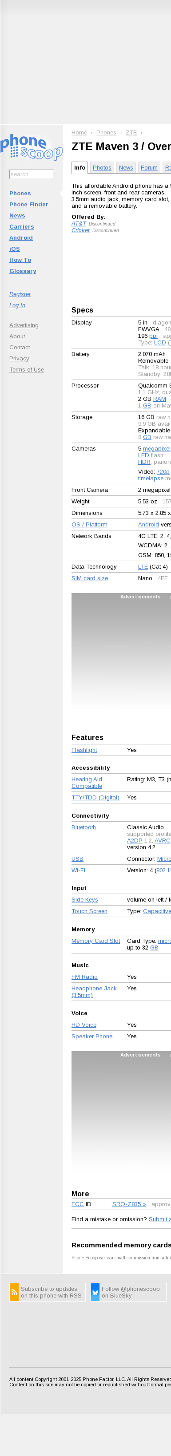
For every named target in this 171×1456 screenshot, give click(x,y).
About (17, 336)
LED (143, 455)
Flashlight (84, 750)
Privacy (19, 358)
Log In (17, 305)
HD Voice (84, 1024)
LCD (160, 342)
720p (163, 471)
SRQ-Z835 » (129, 1204)
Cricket (81, 230)
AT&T (79, 223)
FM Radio (85, 976)
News (17, 215)
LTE (143, 566)
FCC (78, 1204)
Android (21, 237)
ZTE (131, 132)
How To (20, 260)
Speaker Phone (92, 1036)
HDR (144, 462)
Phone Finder (28, 204)
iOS (14, 248)
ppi (153, 335)
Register (20, 294)
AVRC (163, 840)
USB (78, 858)
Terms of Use (26, 369)
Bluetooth (84, 827)
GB (147, 405)
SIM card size (90, 578)
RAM (159, 399)
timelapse (150, 478)
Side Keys (85, 899)
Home (79, 132)
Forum (149, 167)
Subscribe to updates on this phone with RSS (51, 1292)
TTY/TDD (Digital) (95, 797)
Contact (19, 347)
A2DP (135, 840)
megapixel (157, 448)
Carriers (21, 226)
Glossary (22, 271)
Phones (20, 193)
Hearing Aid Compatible (87, 782)
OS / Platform (89, 524)
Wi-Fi (78, 870)
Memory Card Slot (96, 941)
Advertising (24, 325)
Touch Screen (89, 911)
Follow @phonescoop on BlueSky (131, 1292)
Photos (102, 167)
